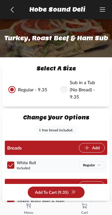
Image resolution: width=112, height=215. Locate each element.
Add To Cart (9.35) (55, 192)
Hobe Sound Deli (57, 9)
